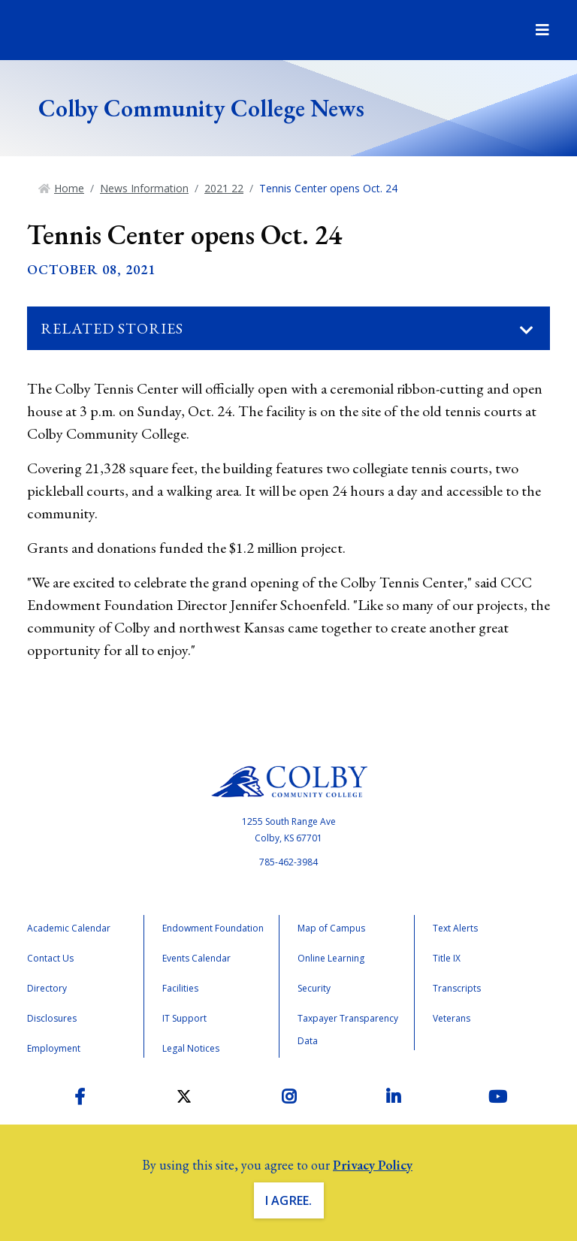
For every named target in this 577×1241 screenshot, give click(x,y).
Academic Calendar (68, 928)
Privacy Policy (372, 1164)
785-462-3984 (288, 862)
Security (314, 988)
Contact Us (50, 958)
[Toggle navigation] (526, 330)
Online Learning (331, 958)
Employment (53, 1048)
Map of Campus (331, 928)
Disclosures (52, 1018)
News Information (144, 188)
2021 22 (223, 188)
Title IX (447, 958)
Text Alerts (455, 928)
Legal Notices (190, 1048)
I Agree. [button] (289, 1200)
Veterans (451, 1018)
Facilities (180, 988)
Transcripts (457, 988)
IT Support (184, 1018)
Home (69, 188)
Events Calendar (196, 958)
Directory (47, 988)
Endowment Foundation (213, 928)
